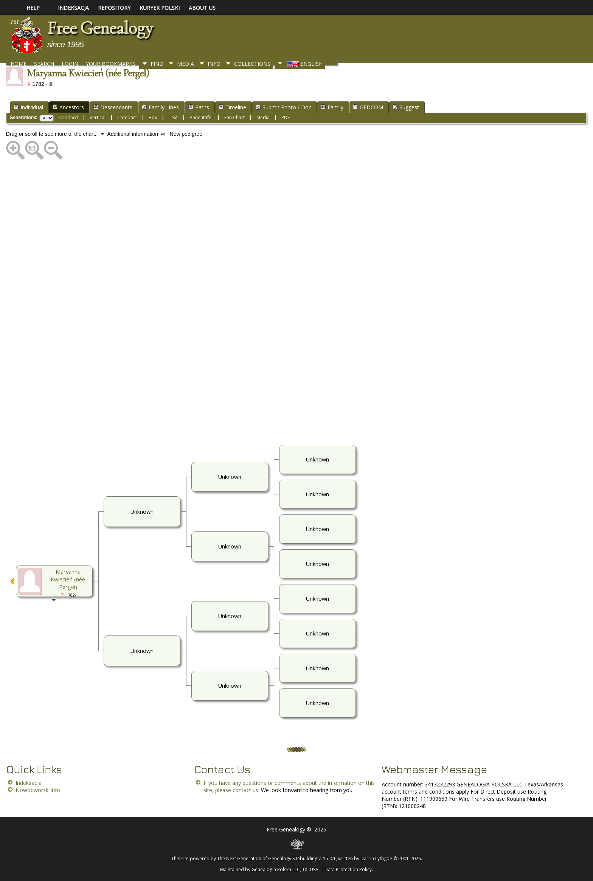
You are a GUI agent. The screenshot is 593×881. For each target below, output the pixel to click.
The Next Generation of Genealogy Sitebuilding (267, 858)
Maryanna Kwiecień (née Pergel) (68, 579)
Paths (198, 107)
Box (153, 117)
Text (173, 117)
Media (185, 63)
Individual (28, 107)
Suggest (406, 107)
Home (18, 63)
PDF (285, 117)
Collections (252, 63)
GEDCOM (368, 107)
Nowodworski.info (38, 790)
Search (44, 63)
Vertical (98, 117)
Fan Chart (234, 117)
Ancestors (68, 107)
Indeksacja (29, 782)
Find (157, 63)
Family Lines (160, 107)
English (304, 63)
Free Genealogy (99, 28)
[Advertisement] (233, 302)
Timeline (232, 107)
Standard (68, 117)
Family (332, 107)
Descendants (112, 107)
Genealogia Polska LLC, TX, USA (284, 869)
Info (214, 63)
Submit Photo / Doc (283, 107)
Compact (127, 117)
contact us (245, 790)
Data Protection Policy (348, 869)
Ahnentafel (201, 117)
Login (70, 63)
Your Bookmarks (110, 63)
